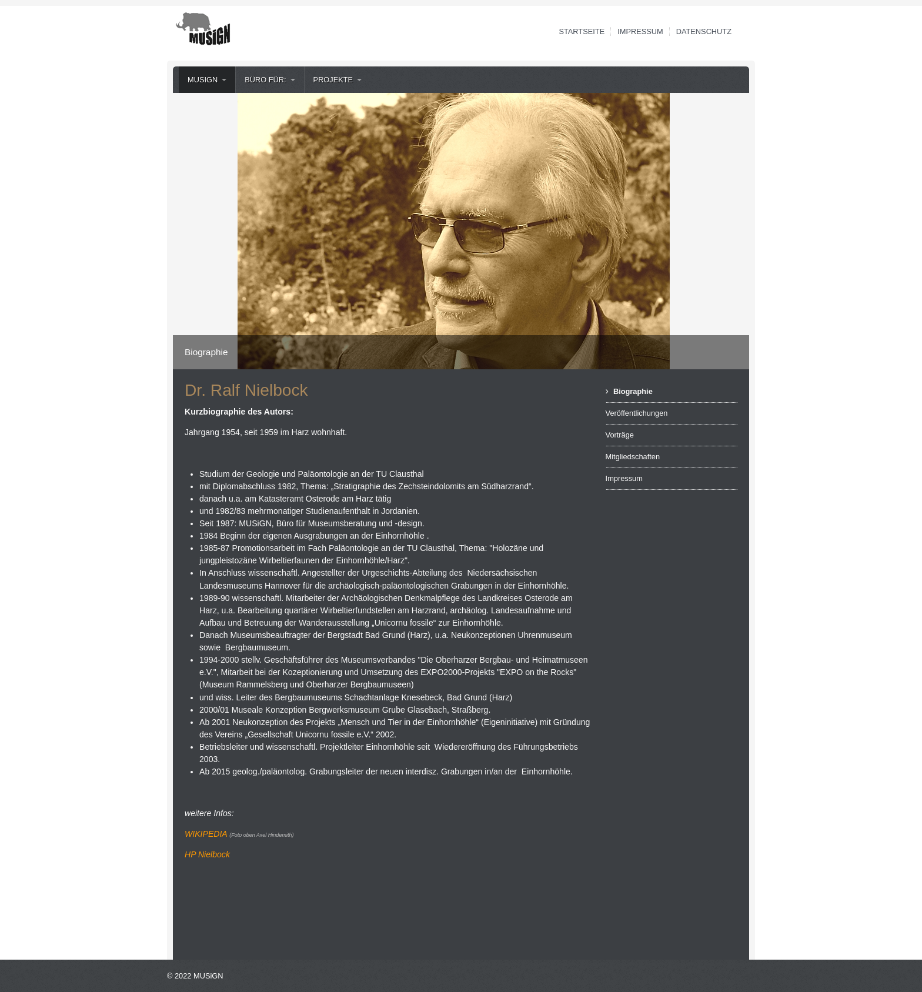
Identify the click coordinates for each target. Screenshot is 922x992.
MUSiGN (203, 79)
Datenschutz (703, 31)
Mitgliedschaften (633, 456)
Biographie (633, 391)
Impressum (640, 31)
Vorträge (620, 434)
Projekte (333, 79)
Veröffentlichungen (637, 413)
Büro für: (265, 79)
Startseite (581, 31)
